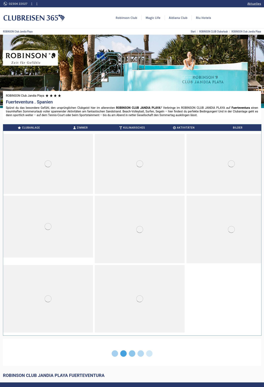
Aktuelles (254, 4)
